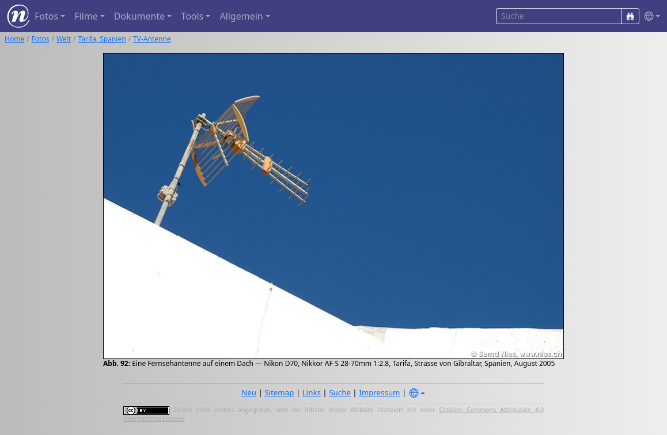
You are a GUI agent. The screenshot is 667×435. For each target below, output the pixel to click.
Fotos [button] (46, 16)
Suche (340, 392)
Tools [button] (192, 16)
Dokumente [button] (139, 16)
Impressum (379, 392)
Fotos (41, 39)
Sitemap (279, 392)
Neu (248, 392)
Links (311, 392)
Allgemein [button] (241, 16)
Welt (63, 39)
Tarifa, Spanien (102, 39)
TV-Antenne (152, 39)
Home (14, 39)
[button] (649, 16)
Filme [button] (86, 16)
